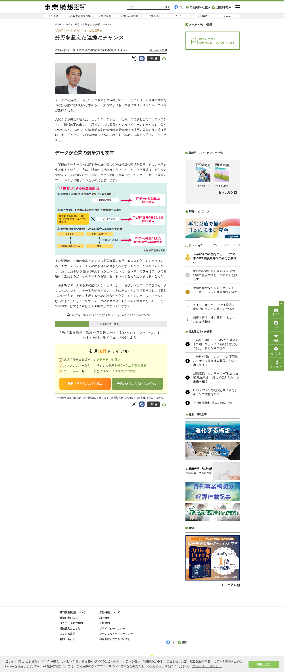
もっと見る (225, 192)
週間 (226, 245)
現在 (216, 245)
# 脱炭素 (154, 15)
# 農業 (227, 15)
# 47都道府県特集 (80, 15)
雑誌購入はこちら (70, 628)
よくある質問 (67, 634)
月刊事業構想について (72, 612)
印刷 (153, 58)
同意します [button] (263, 664)
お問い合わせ (67, 639)
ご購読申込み (221, 7)
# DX (178, 15)
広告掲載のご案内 (198, 7)
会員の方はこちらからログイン (137, 383)
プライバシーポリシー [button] (207, 666)
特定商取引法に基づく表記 (114, 639)
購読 (182, 642)
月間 (237, 245)
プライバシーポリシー (112, 628)
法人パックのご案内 (71, 623)
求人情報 (104, 618)
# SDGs (202, 15)
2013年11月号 (158, 50)
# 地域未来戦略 (129, 15)
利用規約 (104, 623)
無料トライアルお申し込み (85, 383)
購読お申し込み (69, 618)
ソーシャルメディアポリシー (116, 634)
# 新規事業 (105, 15)
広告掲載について (109, 612)
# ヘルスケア (56, 15)
